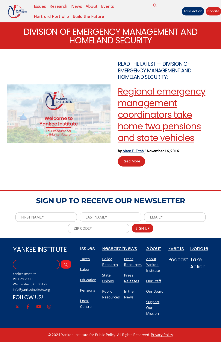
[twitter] (17, 310)
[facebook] (28, 310)
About (91, 6)
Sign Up (144, 230)
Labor (85, 272)
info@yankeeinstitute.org (33, 292)
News (76, 6)
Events (107, 6)
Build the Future (88, 17)
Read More (131, 162)
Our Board (154, 295)
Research (114, 251)
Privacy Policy (162, 339)
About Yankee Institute (153, 267)
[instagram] (49, 310)
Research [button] (58, 6)
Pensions (87, 294)
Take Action (191, 11)
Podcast (178, 262)
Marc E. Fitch (133, 152)
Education (88, 283)
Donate (212, 11)
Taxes (85, 261)
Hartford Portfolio (51, 17)
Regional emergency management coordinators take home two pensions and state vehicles (162, 115)
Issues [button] (40, 6)
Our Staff (153, 284)
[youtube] (38, 310)
